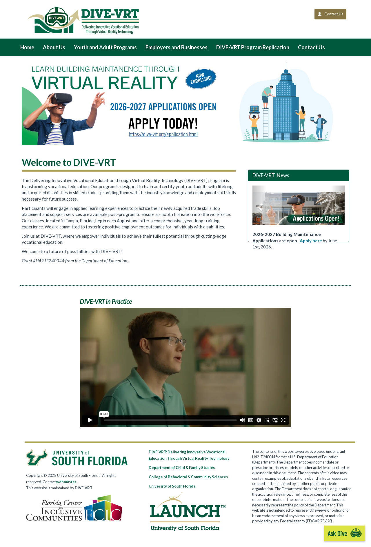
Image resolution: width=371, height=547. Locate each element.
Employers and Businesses (177, 47)
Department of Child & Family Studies (182, 467)
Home (27, 47)
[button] (259, 205)
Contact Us (311, 47)
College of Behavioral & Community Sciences (188, 477)
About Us (54, 47)
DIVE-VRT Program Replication (252, 47)
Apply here (311, 240)
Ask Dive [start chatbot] (345, 533)
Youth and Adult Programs (105, 47)
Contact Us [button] (330, 14)
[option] (298, 208)
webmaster (66, 481)
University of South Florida (172, 486)
